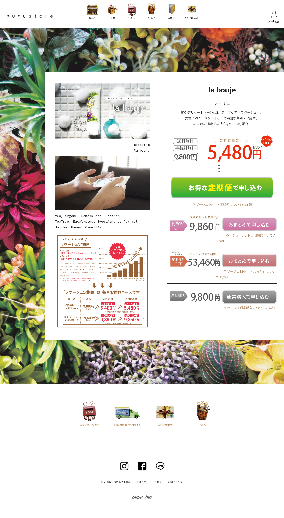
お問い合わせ (175, 482)
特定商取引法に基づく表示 (116, 482)
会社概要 (157, 482)
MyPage (274, 21)
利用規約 (141, 482)
